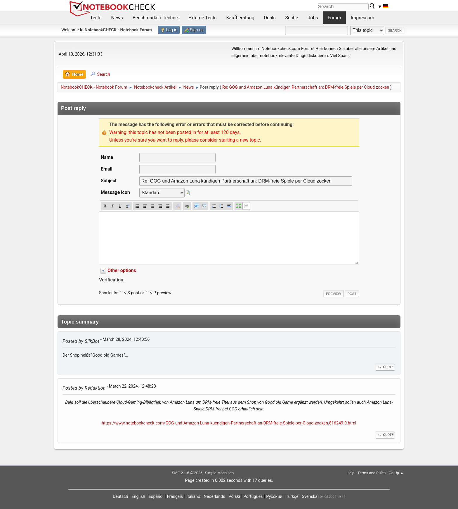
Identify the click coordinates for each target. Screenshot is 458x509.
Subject (109, 180)
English (138, 496)
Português (253, 496)
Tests (96, 17)
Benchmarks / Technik (156, 17)
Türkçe (292, 496)
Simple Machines (219, 473)
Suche (291, 17)
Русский (274, 496)
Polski (234, 496)
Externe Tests (202, 17)
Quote (385, 367)
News (117, 17)
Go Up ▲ (396, 473)
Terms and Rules (372, 473)
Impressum (362, 17)
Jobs (313, 17)
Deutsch (120, 496)
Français (175, 496)
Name (107, 157)
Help (351, 473)
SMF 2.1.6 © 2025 (187, 473)
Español (156, 496)
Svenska (310, 496)
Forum (334, 17)
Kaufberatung (240, 17)
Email (106, 169)
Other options (121, 270)
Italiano (193, 496)
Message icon (115, 192)
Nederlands (214, 496)
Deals (270, 17)
